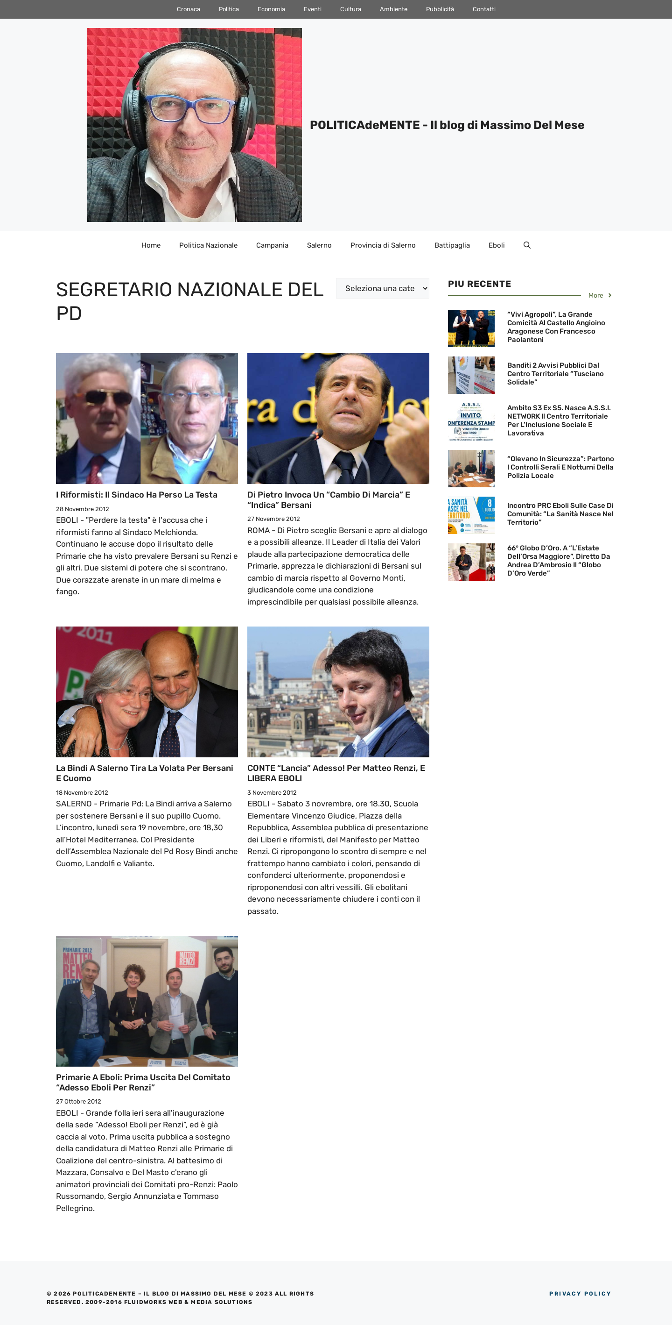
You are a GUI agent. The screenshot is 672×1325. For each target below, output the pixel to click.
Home (151, 245)
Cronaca (188, 9)
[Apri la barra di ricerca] (527, 245)
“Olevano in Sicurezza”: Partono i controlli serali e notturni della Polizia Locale (560, 467)
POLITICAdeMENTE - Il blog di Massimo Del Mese (447, 125)
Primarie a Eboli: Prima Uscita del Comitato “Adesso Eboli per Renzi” (143, 1082)
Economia (271, 9)
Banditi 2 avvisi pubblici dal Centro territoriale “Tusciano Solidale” (555, 373)
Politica (229, 9)
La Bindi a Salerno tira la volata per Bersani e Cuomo (144, 773)
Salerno (319, 245)
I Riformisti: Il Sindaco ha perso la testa (136, 495)
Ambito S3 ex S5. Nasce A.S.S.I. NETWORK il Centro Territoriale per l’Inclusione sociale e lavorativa (559, 420)
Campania (272, 245)
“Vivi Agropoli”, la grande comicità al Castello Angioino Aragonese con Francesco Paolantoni (556, 327)
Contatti (484, 9)
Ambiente (393, 9)
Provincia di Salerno (383, 245)
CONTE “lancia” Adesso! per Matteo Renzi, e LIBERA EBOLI (336, 773)
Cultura (350, 9)
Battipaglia (452, 245)
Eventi (313, 9)
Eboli (497, 245)
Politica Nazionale (208, 245)
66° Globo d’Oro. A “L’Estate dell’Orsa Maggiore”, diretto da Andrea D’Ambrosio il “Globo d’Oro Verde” (558, 560)
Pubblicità (440, 9)
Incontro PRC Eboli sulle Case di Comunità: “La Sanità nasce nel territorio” (560, 514)
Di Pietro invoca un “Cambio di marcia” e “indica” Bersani (328, 500)
